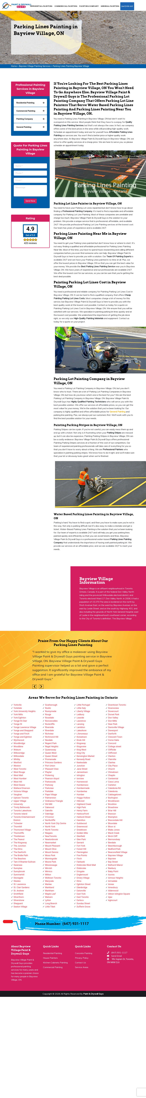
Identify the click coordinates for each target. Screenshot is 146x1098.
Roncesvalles (51, 721)
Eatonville (81, 890)
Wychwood (19, 740)
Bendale (112, 842)
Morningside (51, 858)
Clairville (112, 759)
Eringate (80, 871)
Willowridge (19, 753)
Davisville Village (116, 727)
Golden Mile (82, 833)
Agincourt (112, 900)
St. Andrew (19, 890)
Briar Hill (112, 810)
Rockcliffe (50, 724)
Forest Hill (81, 849)
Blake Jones (114, 830)
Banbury (112, 868)
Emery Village (83, 878)
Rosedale (49, 717)
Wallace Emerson (22, 788)
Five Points (82, 855)
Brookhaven (113, 801)
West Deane (19, 785)
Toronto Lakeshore (22, 810)
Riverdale (49, 730)
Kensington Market (85, 756)
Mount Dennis (51, 852)
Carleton (112, 785)
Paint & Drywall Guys (93, 993)
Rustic (48, 708)
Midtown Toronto (53, 878)
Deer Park (112, 724)
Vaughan (18, 794)
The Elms (18, 849)
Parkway (49, 785)
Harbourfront (83, 814)
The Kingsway (20, 842)
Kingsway (81, 743)
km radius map (35, 596)
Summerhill (19, 874)
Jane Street (82, 769)
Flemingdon (82, 852)
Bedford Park (114, 849)
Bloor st (111, 826)
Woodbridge (19, 743)
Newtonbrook (51, 839)
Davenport (113, 730)
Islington (81, 775)
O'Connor (49, 817)
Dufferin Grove (83, 906)
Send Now (30, 201)
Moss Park (50, 855)
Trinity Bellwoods (22, 807)
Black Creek (113, 833)
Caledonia (113, 791)
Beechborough (115, 846)
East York (81, 894)
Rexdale (49, 740)
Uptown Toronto (21, 798)
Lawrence (81, 721)
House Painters (50, 958)
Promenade (50, 759)
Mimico (48, 871)
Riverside (49, 727)
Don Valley (113, 717)
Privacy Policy (81, 958)
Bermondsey (114, 839)
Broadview (113, 807)
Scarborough (51, 705)
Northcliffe (50, 820)
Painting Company (89, 6)
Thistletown (19, 836)
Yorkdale (18, 708)
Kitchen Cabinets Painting (55, 962)
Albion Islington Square (119, 894)
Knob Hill (81, 740)
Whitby (17, 759)
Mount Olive (50, 849)
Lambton (81, 727)
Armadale (112, 881)
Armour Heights (115, 878)
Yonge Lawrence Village (25, 727)
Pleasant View (52, 769)
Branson (112, 814)
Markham (49, 890)
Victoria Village (21, 791)
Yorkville (18, 705)
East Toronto (83, 897)
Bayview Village (115, 855)
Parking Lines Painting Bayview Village (71, 66)
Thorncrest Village (22, 830)
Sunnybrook (19, 871)
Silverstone (19, 900)
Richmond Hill (51, 737)
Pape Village (51, 794)
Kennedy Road (83, 759)
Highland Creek (84, 804)
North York (50, 826)
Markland (49, 887)
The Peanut (19, 839)
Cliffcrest (112, 753)
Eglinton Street (83, 884)
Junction (81, 765)
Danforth (112, 733)
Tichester (18, 823)
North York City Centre (55, 823)
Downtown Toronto (117, 705)
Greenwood (82, 826)
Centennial (113, 778)
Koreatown (82, 737)
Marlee (48, 884)
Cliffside (112, 749)
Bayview (112, 858)
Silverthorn (19, 897)
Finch (79, 858)
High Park (81, 807)
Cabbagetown (114, 794)
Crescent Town (115, 737)
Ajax (110, 897)
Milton (48, 874)
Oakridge (49, 814)
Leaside (80, 717)
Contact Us (80, 962)
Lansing (80, 724)
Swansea (18, 865)
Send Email (116, 956)
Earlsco (80, 900)
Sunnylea (18, 868)
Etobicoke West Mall (86, 865)
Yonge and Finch (21, 733)
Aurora (111, 874)
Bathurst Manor (115, 865)
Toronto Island (20, 814)
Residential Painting (41, 6)
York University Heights (24, 711)
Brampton (112, 817)
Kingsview (81, 746)
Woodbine (18, 746)
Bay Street (113, 862)
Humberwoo (82, 785)
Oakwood (49, 807)
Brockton (112, 804)
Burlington (113, 798)
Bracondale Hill (115, 820)
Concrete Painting (83, 953)
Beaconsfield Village (117, 852)
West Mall (18, 775)
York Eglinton (20, 717)
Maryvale (49, 881)
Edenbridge (82, 887)
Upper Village (20, 801)
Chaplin (111, 775)
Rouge (48, 714)
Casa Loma (113, 781)
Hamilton (81, 820)
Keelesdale (82, 762)
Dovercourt (113, 711)
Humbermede (83, 788)
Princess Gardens (53, 762)
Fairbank (81, 862)
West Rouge (19, 772)
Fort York (81, 846)
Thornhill (18, 826)
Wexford (17, 762)
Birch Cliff (112, 836)
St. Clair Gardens (21, 887)
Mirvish (48, 868)
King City (81, 753)
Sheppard (18, 903)
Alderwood (113, 890)
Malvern (49, 897)
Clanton (111, 756)
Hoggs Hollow (83, 798)
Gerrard (80, 842)
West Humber (20, 778)
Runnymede (50, 711)
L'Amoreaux (82, 733)
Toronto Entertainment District (24, 818)
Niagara (49, 833)
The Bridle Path (21, 855)
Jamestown (82, 772)
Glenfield (81, 836)
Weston (17, 765)
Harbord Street (83, 817)
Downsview (113, 708)
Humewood (82, 781)
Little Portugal (83, 705)
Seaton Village (20, 906)
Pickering (49, 775)
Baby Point (113, 871)
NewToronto (51, 836)
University (18, 804)
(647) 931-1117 (127, 6)
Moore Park (50, 862)
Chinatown (113, 772)
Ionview (80, 778)
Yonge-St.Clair (20, 721)
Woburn (17, 749)
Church (111, 769)
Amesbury (113, 887)
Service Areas (81, 967)
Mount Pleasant (52, 846)
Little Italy (81, 708)
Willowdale (19, 756)
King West (81, 749)
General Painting (110, 6)
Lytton (48, 900)
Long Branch (51, 903)
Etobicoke (81, 868)
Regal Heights (51, 746)
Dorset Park (113, 714)
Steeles (17, 881)
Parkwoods (50, 781)
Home (14, 66)
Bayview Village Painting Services (34, 66)
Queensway (50, 749)
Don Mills (112, 721)
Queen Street (51, 756)
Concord (112, 743)
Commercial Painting (65, 6)
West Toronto (20, 769)
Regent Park (51, 743)
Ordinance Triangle (54, 801)
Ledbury (80, 714)
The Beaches (20, 858)
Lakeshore (81, 730)
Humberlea (82, 791)
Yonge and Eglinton (23, 737)
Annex (111, 884)
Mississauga (51, 865)
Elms (79, 881)
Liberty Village (83, 711)
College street (114, 746)
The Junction (20, 846)
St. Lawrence (20, 884)
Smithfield (18, 894)
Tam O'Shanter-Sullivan (24, 862)
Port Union (50, 765)
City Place (113, 765)
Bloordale (112, 823)
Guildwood (82, 823)
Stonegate (18, 878)
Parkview (49, 788)
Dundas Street (83, 903)
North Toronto (51, 830)
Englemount (82, 874)
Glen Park (81, 839)
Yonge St (18, 724)
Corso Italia (113, 740)
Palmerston (50, 798)
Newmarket (50, 842)
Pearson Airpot (52, 778)
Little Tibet (50, 906)
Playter (48, 772)
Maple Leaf (50, 894)
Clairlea (111, 762)
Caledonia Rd (114, 788)
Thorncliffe (19, 833)
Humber (80, 794)
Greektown (82, 830)
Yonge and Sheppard (23, 730)
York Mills (18, 714)
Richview (49, 733)
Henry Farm (82, 810)
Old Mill (48, 804)
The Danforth (20, 852)
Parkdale (49, 791)
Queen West (51, 753)
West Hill (18, 781)
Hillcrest (80, 801)
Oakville (49, 810)
